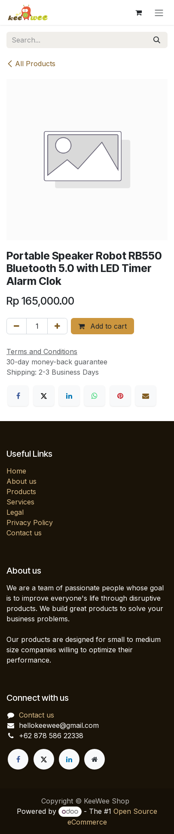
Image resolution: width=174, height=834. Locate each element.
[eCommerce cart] (138, 12)
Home (16, 471)
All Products (30, 63)
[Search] (157, 40)
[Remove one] (16, 326)
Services (20, 502)
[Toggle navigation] (159, 12)
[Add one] (57, 326)
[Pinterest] (120, 395)
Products (21, 491)
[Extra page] (94, 759)
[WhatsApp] (94, 395)
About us (21, 481)
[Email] (145, 395)
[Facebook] (18, 395)
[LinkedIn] (69, 395)
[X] (44, 395)
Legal (15, 512)
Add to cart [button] (102, 326)
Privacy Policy (29, 522)
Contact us (24, 533)
